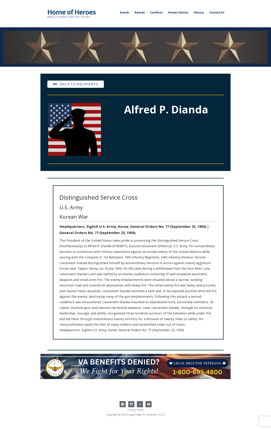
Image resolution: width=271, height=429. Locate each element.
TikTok (140, 404)
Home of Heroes (71, 11)
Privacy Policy (135, 409)
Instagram (131, 404)
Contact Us (216, 12)
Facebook (123, 404)
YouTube (149, 404)
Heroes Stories (178, 12)
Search (124, 12)
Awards (139, 12)
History (199, 12)
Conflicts (156, 12)
